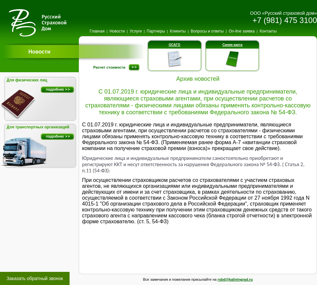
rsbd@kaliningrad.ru (235, 279)
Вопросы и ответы (207, 31)
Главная (97, 31)
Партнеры (156, 31)
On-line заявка (242, 31)
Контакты (268, 31)
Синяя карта (232, 45)
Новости (117, 31)
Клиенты (178, 31)
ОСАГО (174, 45)
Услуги (136, 31)
